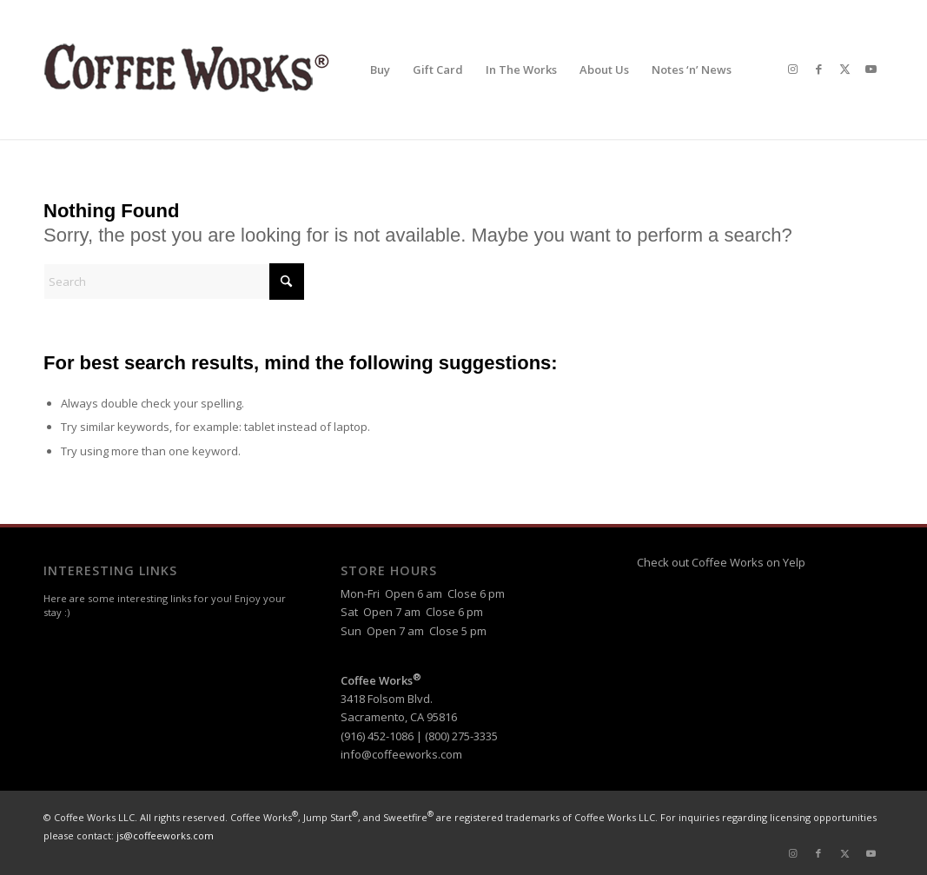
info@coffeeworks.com (401, 754)
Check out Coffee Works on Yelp (721, 562)
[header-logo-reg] (191, 69)
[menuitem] (380, 69)
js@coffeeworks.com (165, 835)
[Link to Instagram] (792, 69)
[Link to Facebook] (818, 69)
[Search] (173, 281)
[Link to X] (844, 69)
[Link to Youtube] (870, 69)
